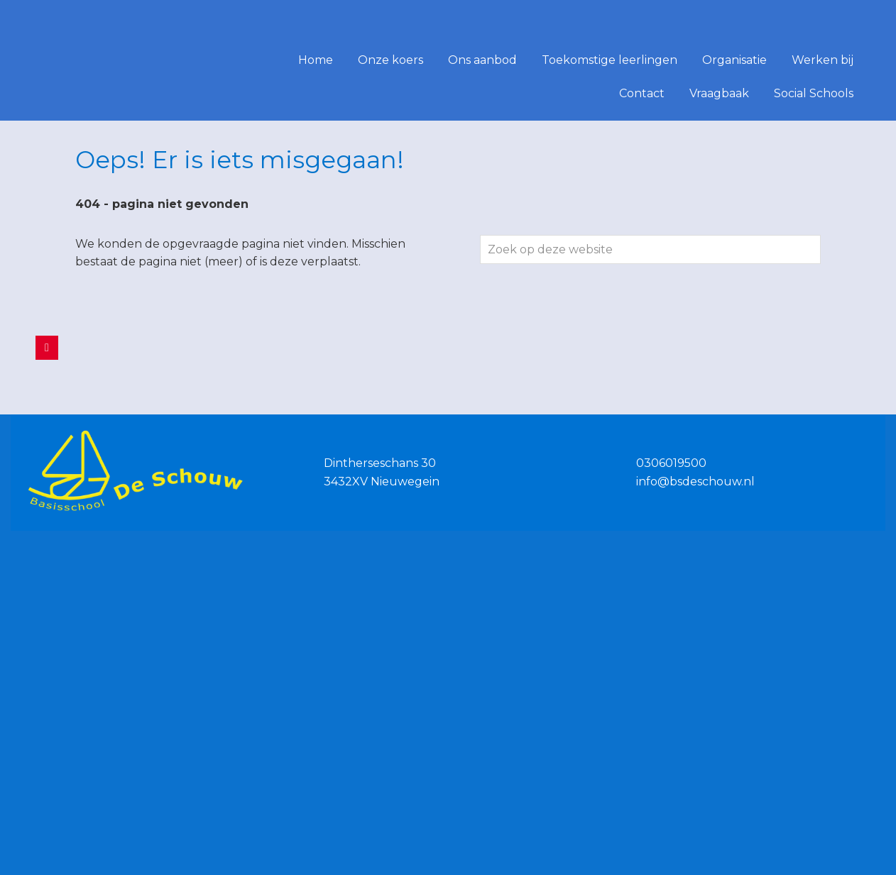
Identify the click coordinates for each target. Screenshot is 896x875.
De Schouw (31, 20)
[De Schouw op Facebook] (46, 348)
